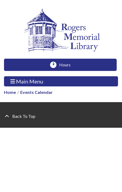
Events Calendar (36, 92)
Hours (66, 65)
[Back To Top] (61, 116)
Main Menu (26, 81)
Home (10, 92)
